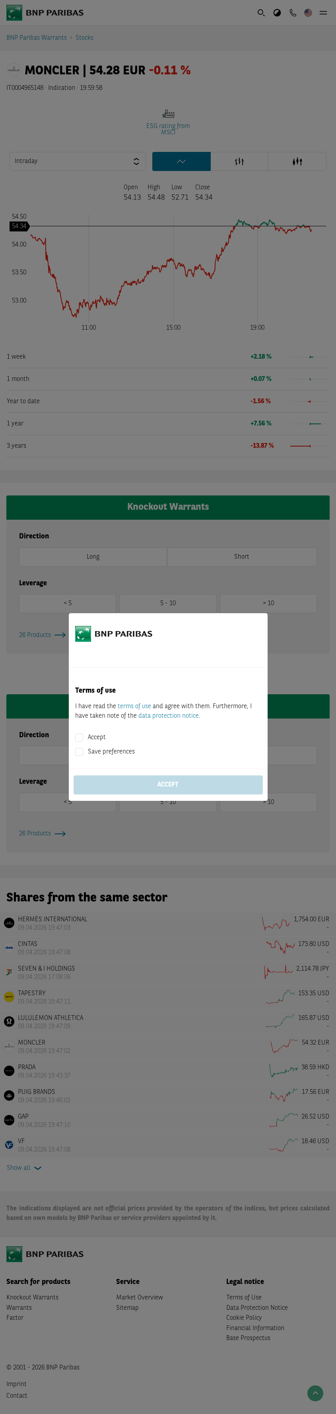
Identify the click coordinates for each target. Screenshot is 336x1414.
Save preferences (111, 752)
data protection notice (168, 716)
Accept (97, 737)
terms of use (134, 706)
